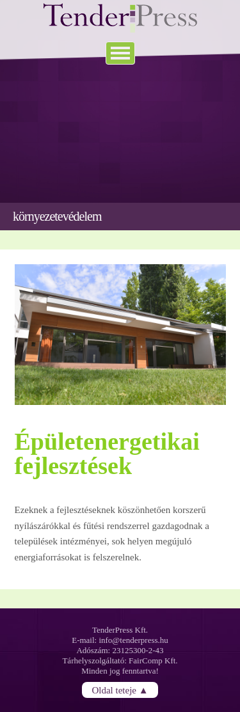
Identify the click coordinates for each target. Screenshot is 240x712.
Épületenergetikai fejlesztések (107, 453)
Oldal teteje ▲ (120, 689)
